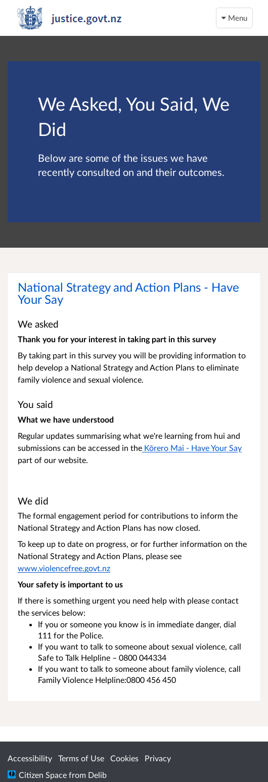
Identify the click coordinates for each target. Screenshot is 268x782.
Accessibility (30, 758)
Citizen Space (43, 774)
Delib (97, 774)
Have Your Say (216, 447)
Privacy (158, 758)
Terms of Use (81, 758)
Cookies (124, 758)
